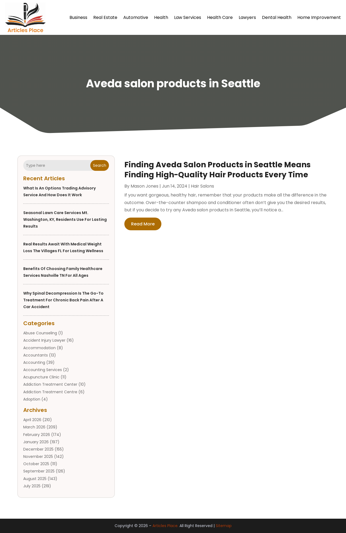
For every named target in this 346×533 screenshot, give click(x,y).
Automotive (135, 17)
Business (78, 17)
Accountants (35, 355)
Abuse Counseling (40, 333)
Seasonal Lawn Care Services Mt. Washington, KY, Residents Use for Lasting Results (65, 219)
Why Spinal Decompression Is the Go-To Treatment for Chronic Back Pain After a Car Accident (63, 300)
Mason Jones (144, 186)
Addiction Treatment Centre (50, 392)
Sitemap (224, 525)
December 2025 (38, 449)
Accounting (34, 362)
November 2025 (38, 456)
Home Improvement (319, 17)
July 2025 (32, 486)
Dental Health (276, 17)
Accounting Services (42, 369)
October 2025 (36, 464)
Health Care (220, 17)
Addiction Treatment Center (50, 384)
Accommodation (39, 348)
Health (161, 17)
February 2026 (36, 434)
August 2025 (34, 478)
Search (99, 165)
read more (143, 224)
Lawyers (247, 17)
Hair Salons (202, 186)
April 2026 (32, 419)
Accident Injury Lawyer (44, 340)
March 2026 (34, 427)
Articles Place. (165, 525)
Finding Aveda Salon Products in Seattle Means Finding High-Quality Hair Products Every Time (217, 169)
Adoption (31, 399)
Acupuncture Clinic (41, 377)
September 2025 (39, 471)
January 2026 (36, 442)
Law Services (187, 17)
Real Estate (105, 17)
